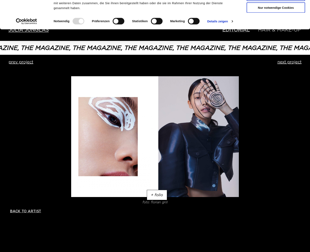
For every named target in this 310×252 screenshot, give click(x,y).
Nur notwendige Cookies (276, 34)
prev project (21, 61)
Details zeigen (217, 47)
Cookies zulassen (276, 10)
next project (289, 61)
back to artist (25, 211)
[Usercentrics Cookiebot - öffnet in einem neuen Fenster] (26, 48)
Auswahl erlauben (276, 22)
